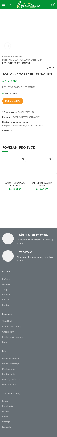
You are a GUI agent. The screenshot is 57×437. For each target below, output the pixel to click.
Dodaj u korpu (12, 101)
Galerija (5, 299)
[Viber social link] (11, 131)
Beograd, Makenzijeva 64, (14, 125)
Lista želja (6, 427)
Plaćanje (6, 421)
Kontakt (6, 305)
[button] (23, 159)
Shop (4, 289)
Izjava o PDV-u (9, 384)
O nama (6, 284)
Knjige (5, 342)
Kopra (5, 416)
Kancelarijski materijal (12, 326)
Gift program (8, 331)
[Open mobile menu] (7, 5)
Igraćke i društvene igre (12, 337)
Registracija (7, 406)
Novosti (6, 294)
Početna (6, 56)
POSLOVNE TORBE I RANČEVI (16, 63)
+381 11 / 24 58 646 (34, 125)
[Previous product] (47, 67)
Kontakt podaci (9, 374)
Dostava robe (8, 369)
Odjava (5, 411)
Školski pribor (8, 321)
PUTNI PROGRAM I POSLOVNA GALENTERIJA (22, 60)
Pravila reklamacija (10, 363)
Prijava (5, 400)
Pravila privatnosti (10, 358)
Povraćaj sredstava (11, 379)
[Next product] (53, 67)
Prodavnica (18, 56)
